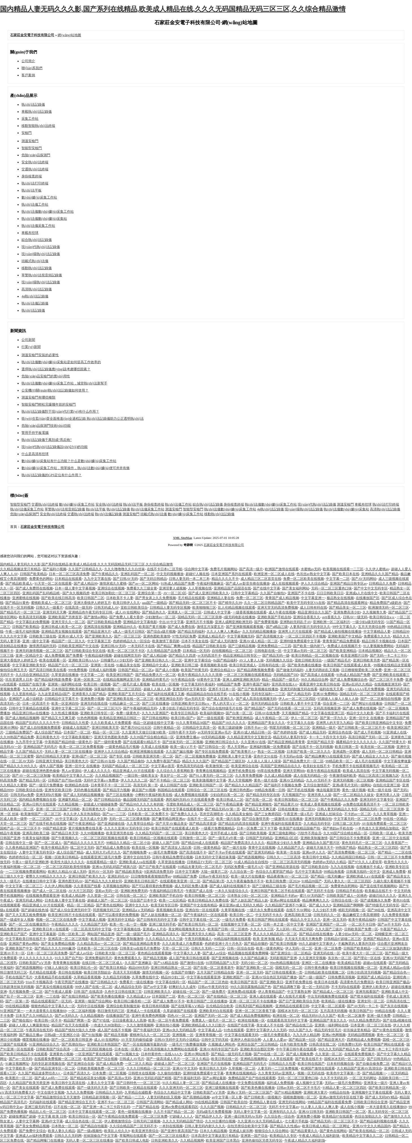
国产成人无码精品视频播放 (83, 795)
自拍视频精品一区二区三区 (232, 651)
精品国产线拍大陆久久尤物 (75, 1030)
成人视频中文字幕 (309, 1083)
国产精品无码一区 (32, 780)
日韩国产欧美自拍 (233, 1102)
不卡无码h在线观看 (345, 987)
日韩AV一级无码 (355, 617)
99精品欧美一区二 (339, 761)
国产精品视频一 (374, 1073)
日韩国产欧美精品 (33, 574)
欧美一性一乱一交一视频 (128, 924)
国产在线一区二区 (259, 800)
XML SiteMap (182, 537)
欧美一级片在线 (379, 790)
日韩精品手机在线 (349, 891)
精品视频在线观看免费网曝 (248, 953)
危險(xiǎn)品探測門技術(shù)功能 (46, 426)
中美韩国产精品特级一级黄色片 (68, 742)
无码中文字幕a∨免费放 (101, 780)
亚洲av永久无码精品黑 (179, 1030)
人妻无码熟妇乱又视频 (322, 670)
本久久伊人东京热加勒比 (82, 814)
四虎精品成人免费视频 (364, 1040)
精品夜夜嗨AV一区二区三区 (288, 876)
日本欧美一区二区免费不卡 (148, 814)
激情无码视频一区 (155, 972)
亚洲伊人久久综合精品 (111, 752)
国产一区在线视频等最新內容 (145, 1044)
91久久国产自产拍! (69, 958)
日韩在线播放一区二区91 (296, 809)
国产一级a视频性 (89, 1131)
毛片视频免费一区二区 (26, 992)
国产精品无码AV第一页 (222, 809)
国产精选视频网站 (251, 857)
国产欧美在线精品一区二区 (369, 1131)
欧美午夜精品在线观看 (324, 771)
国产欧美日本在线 (345, 574)
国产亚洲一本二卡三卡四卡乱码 (385, 1049)
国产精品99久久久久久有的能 (141, 804)
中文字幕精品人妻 (377, 631)
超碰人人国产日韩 (165, 843)
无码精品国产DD (285, 675)
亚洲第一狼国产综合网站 (93, 1001)
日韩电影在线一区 (268, 651)
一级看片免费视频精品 (218, 828)
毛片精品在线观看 (191, 598)
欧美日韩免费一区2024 (283, 881)
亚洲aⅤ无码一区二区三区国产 (250, 1092)
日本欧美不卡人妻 (119, 598)
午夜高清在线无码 (39, 1030)
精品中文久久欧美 (360, 713)
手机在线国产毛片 (18, 977)
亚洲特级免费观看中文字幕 (300, 641)
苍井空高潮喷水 (211, 814)
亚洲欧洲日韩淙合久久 (222, 742)
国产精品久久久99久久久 (18, 766)
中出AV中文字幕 (171, 622)
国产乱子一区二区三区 (17, 996)
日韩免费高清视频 (341, 977)
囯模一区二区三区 (396, 1040)
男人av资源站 (72, 771)
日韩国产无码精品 (259, 838)
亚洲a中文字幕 (52, 1121)
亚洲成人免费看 (394, 872)
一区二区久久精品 (195, 1059)
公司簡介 (28, 61)
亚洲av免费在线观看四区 (179, 1107)
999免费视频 (77, 670)
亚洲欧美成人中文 (394, 992)
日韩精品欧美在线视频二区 (324, 972)
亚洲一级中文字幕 (35, 641)
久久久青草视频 (385, 814)
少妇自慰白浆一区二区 (227, 795)
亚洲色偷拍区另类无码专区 (262, 1140)
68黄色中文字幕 (209, 680)
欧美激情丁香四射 (165, 641)
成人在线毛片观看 (292, 996)
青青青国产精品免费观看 (341, 641)
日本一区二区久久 (121, 809)
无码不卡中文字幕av (284, 1107)
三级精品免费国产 (18, 732)
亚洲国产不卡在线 (301, 593)
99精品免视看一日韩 (270, 790)
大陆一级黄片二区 (214, 872)
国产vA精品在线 (166, 963)
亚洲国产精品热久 (376, 939)
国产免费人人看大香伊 (126, 617)
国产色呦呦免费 (135, 852)
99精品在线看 (385, 1011)
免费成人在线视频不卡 (344, 646)
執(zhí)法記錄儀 (33, 104)
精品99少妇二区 (173, 977)
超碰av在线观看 (375, 963)
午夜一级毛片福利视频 (22, 631)
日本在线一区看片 (127, 1049)
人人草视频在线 (200, 588)
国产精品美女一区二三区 (347, 607)
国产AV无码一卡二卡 (363, 1006)
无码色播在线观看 (87, 790)
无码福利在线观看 (42, 1102)
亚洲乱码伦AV (118, 876)
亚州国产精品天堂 (320, 742)
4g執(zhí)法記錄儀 (34, 296)
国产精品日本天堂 (65, 833)
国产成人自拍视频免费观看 (40, 728)
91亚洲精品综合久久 (44, 1044)
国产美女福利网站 (295, 588)
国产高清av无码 (119, 1078)
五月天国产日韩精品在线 (215, 972)
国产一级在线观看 (210, 718)
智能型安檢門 (31, 148)
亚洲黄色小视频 (61, 1054)
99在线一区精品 (395, 819)
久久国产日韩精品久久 (85, 569)
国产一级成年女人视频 (17, 920)
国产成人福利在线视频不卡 (230, 886)
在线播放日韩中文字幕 (39, 881)
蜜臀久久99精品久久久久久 (46, 876)
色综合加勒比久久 (368, 1116)
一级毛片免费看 (234, 920)
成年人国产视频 (51, 766)
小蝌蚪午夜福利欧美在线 (153, 795)
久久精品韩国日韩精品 (348, 857)
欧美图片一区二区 (18, 1078)
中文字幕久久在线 (300, 723)
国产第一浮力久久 (333, 718)
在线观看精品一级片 (101, 862)
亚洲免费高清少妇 (347, 612)
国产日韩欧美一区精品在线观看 (133, 1088)
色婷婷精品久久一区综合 (131, 641)
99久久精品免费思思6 (365, 1020)
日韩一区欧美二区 (71, 934)
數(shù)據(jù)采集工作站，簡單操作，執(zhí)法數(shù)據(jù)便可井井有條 (75, 468)
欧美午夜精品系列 (54, 848)
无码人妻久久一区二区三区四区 (347, 881)
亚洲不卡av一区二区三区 (115, 1102)
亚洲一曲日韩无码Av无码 (243, 1116)
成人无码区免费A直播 (191, 886)
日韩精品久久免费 (382, 583)
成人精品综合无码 (127, 987)
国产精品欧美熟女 (128, 872)
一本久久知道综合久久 (231, 891)
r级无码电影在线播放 (239, 617)
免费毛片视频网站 (223, 569)
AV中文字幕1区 (66, 819)
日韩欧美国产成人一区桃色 (346, 896)
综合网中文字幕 (196, 569)
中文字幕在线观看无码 (241, 1035)
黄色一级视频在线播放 (135, 1112)
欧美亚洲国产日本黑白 (223, 1140)
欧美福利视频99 (212, 713)
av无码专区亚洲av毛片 (214, 732)
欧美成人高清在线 (356, 771)
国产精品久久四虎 (182, 656)
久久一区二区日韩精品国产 (264, 603)
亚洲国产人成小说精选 (26, 699)
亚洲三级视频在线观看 (222, 1088)
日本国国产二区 (164, 996)
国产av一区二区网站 (143, 583)
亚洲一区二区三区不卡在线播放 (253, 1001)
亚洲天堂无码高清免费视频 (277, 607)
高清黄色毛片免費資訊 (357, 982)
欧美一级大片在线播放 (248, 876)
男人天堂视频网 (240, 780)
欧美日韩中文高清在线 (68, 1083)
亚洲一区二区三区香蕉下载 (255, 1011)
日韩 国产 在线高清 (88, 992)
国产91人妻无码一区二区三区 (211, 776)
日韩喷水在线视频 (141, 1073)
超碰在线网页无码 (127, 656)
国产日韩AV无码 (125, 579)
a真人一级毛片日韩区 (129, 631)
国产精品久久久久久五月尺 (84, 843)
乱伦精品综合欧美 (219, 1006)
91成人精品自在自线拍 (251, 862)
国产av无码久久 (66, 1016)
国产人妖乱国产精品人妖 (249, 900)
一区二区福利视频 (81, 1011)
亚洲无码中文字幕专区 (189, 689)
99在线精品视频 (17, 1006)
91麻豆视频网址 (17, 1064)
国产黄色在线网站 (109, 905)
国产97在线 (101, 1020)
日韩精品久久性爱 (75, 723)
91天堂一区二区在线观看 (53, 583)
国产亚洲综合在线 (80, 1064)
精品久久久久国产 (195, 761)
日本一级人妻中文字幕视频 (75, 588)
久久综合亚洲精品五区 (32, 675)
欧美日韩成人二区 (229, 800)
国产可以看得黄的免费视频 (152, 886)
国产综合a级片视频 (161, 631)
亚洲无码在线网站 (292, 1102)
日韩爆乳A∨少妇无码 (117, 660)
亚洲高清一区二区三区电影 (68, 939)
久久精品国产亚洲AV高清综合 (359, 1068)
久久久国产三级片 (328, 929)
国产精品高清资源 (202, 824)
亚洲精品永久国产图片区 (321, 843)
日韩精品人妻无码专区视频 (170, 607)
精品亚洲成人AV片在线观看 (133, 771)
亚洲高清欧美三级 (35, 833)
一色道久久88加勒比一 (108, 1025)
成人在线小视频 (352, 1107)
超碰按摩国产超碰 (22, 1116)
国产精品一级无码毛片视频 (231, 1054)
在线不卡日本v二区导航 (164, 569)
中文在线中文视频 (50, 1092)
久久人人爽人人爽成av (223, 631)
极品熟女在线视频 (340, 598)
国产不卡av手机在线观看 (226, 852)
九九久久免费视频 (79, 1092)
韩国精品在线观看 (171, 790)
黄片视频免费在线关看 (85, 828)
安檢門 (26, 133)
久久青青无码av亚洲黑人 (276, 1073)
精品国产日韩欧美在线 (209, 646)
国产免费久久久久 (184, 814)
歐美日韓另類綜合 (97, 972)
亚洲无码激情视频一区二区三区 (39, 651)
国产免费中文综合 (32, 1131)
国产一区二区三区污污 (104, 708)
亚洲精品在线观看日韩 (292, 1006)
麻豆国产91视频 (144, 790)
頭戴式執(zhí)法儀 (34, 261)
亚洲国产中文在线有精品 (198, 905)
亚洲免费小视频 (92, 699)
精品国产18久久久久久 (229, 723)
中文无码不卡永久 (268, 915)
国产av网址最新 (214, 1078)
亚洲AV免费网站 (325, 694)
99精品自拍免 (339, 1092)
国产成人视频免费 (299, 1054)
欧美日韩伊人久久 (126, 603)
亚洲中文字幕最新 (42, 934)
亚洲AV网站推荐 (196, 1054)
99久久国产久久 (300, 1030)
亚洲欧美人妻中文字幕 (235, 756)
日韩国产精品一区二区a (135, 670)
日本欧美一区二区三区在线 (97, 948)
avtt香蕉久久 (331, 617)
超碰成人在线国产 (76, 728)
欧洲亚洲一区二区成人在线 (274, 574)
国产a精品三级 (277, 627)
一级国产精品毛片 (337, 660)
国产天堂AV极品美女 (171, 824)
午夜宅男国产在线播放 (71, 982)
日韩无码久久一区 (327, 915)
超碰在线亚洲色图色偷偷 (41, 771)
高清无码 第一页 (145, 785)
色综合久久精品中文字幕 (172, 1092)
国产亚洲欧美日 (271, 982)
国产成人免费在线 (181, 627)
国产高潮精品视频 (196, 1097)
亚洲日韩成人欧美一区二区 (61, 627)
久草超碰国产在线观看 (180, 1011)
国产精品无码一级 (275, 656)
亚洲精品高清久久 (165, 934)
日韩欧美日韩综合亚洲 (370, 1102)
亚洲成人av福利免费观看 (34, 1136)
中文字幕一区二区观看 (328, 1006)
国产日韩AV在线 (102, 761)
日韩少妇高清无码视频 (364, 972)
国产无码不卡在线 (320, 891)
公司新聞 (28, 340)
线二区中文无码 (82, 848)
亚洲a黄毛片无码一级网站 (351, 785)
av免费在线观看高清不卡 (361, 804)
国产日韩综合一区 (211, 747)
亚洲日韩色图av (241, 790)
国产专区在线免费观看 (212, 752)
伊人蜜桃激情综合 (117, 1121)
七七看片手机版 (296, 1121)
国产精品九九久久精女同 (103, 881)
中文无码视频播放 (170, 574)
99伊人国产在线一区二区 (93, 987)
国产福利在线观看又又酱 (165, 694)
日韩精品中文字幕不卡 (62, 699)
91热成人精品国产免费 (178, 583)
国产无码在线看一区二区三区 (289, 708)
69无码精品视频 (213, 737)
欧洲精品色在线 (77, 785)
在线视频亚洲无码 (387, 684)
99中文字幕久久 (344, 627)
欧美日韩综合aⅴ (381, 617)
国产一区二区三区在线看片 (169, 1136)
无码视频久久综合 (279, 660)
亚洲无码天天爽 (54, 612)
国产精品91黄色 (17, 603)
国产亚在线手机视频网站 (378, 886)
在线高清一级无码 (78, 607)
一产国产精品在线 (145, 1107)
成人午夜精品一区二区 (272, 718)
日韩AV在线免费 (267, 713)
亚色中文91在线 (265, 756)
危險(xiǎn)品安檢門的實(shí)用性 (45, 376)
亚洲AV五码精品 (292, 780)
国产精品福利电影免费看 (53, 680)
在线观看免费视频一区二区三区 (58, 1059)
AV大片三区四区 (80, 891)
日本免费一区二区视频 (109, 1073)
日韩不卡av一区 (255, 728)
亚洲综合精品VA (222, 670)
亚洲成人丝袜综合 (328, 814)
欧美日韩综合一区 (82, 1116)
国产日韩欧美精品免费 (104, 622)
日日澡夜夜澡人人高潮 (129, 1020)
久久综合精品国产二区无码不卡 (133, 1126)
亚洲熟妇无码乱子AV (295, 622)
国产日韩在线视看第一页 (283, 972)
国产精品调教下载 (286, 987)
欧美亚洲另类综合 (145, 1131)
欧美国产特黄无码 (194, 670)
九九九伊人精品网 (35, 689)
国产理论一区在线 (367, 958)
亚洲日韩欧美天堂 (105, 728)
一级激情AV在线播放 (287, 819)
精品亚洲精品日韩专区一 (241, 656)
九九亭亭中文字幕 (29, 742)
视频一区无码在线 (310, 1073)
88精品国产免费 (229, 684)
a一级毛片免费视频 (163, 852)
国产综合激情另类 (255, 819)
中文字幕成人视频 (92, 920)
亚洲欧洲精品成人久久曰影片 (203, 1025)
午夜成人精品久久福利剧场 (319, 1136)
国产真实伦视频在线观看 (54, 987)
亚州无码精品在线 (264, 704)
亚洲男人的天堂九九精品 (334, 723)
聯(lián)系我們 (31, 68)
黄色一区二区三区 (191, 996)
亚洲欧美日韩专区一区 (97, 713)
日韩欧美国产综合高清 (53, 1049)
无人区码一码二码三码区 (294, 929)
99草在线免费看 (269, 771)
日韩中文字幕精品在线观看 (29, 708)
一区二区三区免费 (153, 1116)
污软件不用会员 (309, 833)
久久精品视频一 (70, 804)
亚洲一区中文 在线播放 (366, 718)
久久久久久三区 (262, 929)
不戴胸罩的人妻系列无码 (356, 944)
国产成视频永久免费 (375, 900)
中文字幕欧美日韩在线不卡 (25, 939)
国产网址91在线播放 (367, 704)
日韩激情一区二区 (192, 838)
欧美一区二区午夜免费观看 (169, 1020)
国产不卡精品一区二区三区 (170, 780)
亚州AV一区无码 (100, 872)
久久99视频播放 (92, 833)
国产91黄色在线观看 (387, 1030)
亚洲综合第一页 (149, 593)
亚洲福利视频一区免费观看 (270, 747)
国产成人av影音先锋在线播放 (247, 583)
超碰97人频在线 (197, 574)
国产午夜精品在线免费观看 (118, 1116)
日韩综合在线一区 (344, 900)
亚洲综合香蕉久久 (306, 617)
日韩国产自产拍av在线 (65, 780)
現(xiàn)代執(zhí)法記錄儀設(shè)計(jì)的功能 (54, 447)
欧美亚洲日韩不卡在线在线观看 (72, 915)
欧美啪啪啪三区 (204, 607)
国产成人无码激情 (223, 641)
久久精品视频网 (192, 1140)
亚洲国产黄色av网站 (24, 944)
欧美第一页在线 (288, 852)
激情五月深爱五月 (210, 627)
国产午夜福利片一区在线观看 (206, 915)
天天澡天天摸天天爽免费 (303, 939)
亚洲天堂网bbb (294, 771)
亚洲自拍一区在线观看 (202, 910)
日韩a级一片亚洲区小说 (62, 1035)
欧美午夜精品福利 (362, 920)
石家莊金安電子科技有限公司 (42, 527)
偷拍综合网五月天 (13, 670)
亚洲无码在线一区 (326, 953)
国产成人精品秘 (155, 656)
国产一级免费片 (214, 992)
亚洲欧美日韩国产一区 (206, 785)
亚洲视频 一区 (182, 1035)
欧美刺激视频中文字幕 (209, 780)
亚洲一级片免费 (379, 1016)
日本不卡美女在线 (194, 641)
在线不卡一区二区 (200, 819)
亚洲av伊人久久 (314, 852)
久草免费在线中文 (145, 977)
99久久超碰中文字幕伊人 (317, 944)
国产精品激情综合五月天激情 (58, 1097)
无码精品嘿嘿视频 (361, 1035)
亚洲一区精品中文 (29, 656)
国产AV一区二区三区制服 (31, 776)
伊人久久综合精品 (314, 583)
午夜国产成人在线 (199, 891)
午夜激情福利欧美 (342, 776)
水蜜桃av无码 (311, 569)
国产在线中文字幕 (266, 588)
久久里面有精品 (24, 694)
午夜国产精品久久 (393, 929)
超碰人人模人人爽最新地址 (29, 1025)
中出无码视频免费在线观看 (328, 996)
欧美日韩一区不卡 (48, 1020)
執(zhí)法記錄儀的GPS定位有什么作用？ (51, 475)
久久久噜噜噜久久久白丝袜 (124, 569)
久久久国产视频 (212, 1107)
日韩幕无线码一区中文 (363, 872)
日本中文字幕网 (187, 872)
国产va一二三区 (114, 814)
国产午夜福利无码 (146, 1030)
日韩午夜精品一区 (166, 728)
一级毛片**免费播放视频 (187, 1044)
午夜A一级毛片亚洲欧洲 (30, 862)
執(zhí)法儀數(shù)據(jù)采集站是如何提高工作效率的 (61, 362)
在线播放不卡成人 (369, 867)
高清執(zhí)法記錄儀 (36, 289)
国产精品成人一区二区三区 (333, 992)
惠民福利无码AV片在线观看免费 (190, 800)
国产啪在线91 (22, 1020)
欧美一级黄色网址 (269, 948)
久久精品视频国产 (108, 776)
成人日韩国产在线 (173, 785)
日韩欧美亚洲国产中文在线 (78, 646)
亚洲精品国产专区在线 (392, 780)
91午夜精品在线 (183, 680)
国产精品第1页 (213, 881)
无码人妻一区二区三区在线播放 (68, 752)
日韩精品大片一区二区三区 (246, 1107)
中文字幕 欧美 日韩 (52, 1116)
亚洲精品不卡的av (284, 896)
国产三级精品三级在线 (269, 886)
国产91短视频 (92, 1035)
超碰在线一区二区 (186, 992)
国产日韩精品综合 (107, 800)
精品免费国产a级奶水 (386, 603)
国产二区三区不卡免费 (386, 680)
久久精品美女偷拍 (238, 814)
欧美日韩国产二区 (90, 598)
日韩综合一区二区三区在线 (207, 790)
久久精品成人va (138, 996)
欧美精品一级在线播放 (338, 1001)
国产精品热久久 (154, 612)
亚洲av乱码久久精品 (357, 684)
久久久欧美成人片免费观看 (111, 723)
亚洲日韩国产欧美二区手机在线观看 (277, 891)
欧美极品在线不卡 (378, 891)
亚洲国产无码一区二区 (211, 1016)
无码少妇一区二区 (254, 963)
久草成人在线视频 (154, 747)
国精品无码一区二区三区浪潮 (200, 617)
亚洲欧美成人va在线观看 (137, 862)
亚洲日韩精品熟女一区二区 (171, 968)
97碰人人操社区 (56, 968)
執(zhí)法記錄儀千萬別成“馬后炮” (46, 440)
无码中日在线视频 (90, 1006)
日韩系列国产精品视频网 (254, 1006)
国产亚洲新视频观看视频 (245, 627)
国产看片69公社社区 (136, 728)
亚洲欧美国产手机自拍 (274, 617)
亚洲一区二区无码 (249, 972)
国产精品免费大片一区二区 (155, 675)
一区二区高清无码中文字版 (91, 929)
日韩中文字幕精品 (244, 593)
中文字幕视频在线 (127, 929)
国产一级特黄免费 (107, 742)
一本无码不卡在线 (141, 646)
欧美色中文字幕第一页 (343, 1073)
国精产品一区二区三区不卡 (20, 828)
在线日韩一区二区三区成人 (102, 963)
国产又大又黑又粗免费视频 (25, 915)
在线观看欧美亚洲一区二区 (180, 881)
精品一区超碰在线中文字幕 (153, 723)
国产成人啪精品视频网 (22, 718)
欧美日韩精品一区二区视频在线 (315, 656)
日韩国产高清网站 (150, 1102)
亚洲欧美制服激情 (314, 838)
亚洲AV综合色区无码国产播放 (274, 977)
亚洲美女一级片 (375, 1083)
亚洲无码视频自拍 (318, 819)
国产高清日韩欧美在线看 (47, 670)
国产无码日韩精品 (153, 579)
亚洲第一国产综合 (254, 1136)
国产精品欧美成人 (18, 583)
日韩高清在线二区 (322, 1044)
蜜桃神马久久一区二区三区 (150, 1035)
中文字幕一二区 (338, 579)
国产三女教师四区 (268, 814)
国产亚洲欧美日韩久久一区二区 (158, 660)
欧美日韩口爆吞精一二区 (132, 1001)
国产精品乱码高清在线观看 (238, 824)
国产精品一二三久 (131, 1097)
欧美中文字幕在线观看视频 (182, 809)
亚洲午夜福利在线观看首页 (281, 824)
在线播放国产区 (368, 598)
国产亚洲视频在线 (225, 958)
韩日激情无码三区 (13, 972)
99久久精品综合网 (314, 680)
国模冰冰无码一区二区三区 (298, 1011)
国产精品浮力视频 (116, 790)
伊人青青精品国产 (271, 992)
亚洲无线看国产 (367, 992)
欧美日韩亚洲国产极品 (393, 982)
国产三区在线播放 (155, 704)
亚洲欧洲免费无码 (134, 891)
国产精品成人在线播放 (219, 1083)
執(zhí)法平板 (31, 190)
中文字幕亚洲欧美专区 (29, 665)
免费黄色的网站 (41, 579)
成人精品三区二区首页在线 (261, 579)
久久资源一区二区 (100, 896)
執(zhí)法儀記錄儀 (34, 303)
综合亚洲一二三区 (336, 704)
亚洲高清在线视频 (97, 627)
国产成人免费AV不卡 (169, 1001)
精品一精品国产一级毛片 (280, 680)
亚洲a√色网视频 (334, 1035)
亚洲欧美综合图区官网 (257, 1049)
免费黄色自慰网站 (344, 886)
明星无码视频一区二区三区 (289, 728)
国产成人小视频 (167, 670)
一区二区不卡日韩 (362, 924)
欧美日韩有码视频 (155, 1006)
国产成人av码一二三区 (51, 1078)
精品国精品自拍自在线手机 (206, 694)
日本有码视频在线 (340, 1064)
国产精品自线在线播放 (316, 934)
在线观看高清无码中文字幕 (287, 1020)
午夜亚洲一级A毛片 (298, 814)
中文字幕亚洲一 (313, 598)
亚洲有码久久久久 (283, 1112)
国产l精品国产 (254, 708)
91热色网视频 (87, 718)
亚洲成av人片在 (154, 929)
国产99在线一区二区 (269, 1054)
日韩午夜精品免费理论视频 (172, 857)
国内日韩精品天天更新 (53, 756)
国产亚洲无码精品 (260, 852)
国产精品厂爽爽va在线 (173, 646)
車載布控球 (29, 233)
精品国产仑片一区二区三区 (68, 665)
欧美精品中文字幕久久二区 (73, 776)
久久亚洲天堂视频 (312, 958)
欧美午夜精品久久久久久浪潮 (200, 675)
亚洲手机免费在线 (241, 771)
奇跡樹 (188, 545)
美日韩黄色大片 (48, 737)
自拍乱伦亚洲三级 (386, 785)
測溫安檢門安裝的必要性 (40, 355)
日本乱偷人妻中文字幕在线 (65, 900)
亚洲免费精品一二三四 (274, 646)
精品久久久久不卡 (225, 579)
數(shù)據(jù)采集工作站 (39, 197)
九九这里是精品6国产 (54, 694)
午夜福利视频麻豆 (210, 583)
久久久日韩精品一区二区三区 (149, 1068)
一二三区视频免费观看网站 (25, 872)
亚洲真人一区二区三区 (185, 612)
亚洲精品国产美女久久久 (266, 723)
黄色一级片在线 (266, 780)
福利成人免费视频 (280, 1083)
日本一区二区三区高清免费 (69, 574)
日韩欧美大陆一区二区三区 (115, 953)
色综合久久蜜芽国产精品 (274, 872)
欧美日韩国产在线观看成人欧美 (347, 665)
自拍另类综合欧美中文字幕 (247, 1126)
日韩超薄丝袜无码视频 (17, 987)
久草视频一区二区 (242, 1068)
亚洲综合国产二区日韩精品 (257, 1044)
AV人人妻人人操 (251, 660)
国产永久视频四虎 (76, 593)
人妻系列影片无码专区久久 (310, 627)
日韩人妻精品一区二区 (17, 809)
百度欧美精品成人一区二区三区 (190, 804)
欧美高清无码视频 (32, 617)
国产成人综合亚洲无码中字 (70, 910)
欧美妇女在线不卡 (316, 766)
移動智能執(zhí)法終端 (38, 126)
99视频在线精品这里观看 (392, 665)
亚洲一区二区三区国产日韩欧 (58, 809)
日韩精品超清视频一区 (99, 1097)
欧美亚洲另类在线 (119, 833)
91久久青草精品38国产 (193, 723)
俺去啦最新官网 (328, 790)
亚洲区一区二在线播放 (318, 963)
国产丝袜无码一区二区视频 (182, 742)
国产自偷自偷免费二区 (373, 1064)
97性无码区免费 (184, 636)
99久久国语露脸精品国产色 (250, 987)
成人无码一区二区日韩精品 (382, 752)
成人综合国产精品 (48, 732)
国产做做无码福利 (289, 670)
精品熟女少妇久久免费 (283, 843)
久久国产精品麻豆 (254, 958)
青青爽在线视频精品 (211, 771)
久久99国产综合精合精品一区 (152, 737)
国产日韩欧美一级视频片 (262, 1097)
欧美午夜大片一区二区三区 (362, 953)
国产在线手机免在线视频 (47, 824)
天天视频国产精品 (295, 713)
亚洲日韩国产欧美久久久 (87, 876)
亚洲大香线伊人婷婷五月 (92, 603)
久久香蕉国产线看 (87, 886)
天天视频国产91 (294, 795)
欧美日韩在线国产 (311, 1064)
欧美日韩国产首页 (244, 982)
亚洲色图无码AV (70, 881)
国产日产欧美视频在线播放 (257, 689)
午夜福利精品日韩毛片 (167, 891)
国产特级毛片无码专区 (382, 905)
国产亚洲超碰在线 (111, 824)
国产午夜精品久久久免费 (339, 800)
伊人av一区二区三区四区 (296, 699)
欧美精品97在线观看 (337, 1116)
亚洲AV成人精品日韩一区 (252, 732)
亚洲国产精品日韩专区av (348, 583)
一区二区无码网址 (362, 1078)
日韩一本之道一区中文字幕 (283, 924)
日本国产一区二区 (77, 732)
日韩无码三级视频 (146, 1121)
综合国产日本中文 (143, 900)
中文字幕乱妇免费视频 (32, 622)
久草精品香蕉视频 (87, 977)
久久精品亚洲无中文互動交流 (249, 737)
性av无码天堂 (195, 699)
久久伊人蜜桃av (377, 569)
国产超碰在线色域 (34, 910)
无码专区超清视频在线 (48, 1064)
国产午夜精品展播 (229, 804)
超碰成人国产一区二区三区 (107, 900)
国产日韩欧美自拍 (314, 867)
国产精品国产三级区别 (228, 761)
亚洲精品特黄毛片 (155, 680)
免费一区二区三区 (249, 598)
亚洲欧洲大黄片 (315, 1092)
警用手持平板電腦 (35, 433)
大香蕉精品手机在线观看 (53, 977)
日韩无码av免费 (22, 795)
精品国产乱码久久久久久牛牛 (38, 723)
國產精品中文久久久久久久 (356, 742)
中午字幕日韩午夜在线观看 (296, 1049)
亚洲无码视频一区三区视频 (353, 780)
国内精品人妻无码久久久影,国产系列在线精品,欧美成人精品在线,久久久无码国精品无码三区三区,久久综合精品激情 (173, 9)
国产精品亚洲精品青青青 (286, 742)
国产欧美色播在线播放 (304, 665)
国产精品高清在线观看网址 (347, 603)
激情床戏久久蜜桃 (113, 583)
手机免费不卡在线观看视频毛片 (356, 766)
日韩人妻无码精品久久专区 (337, 809)
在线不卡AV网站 (298, 910)
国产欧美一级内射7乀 (309, 646)
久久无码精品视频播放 (259, 631)
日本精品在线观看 (68, 579)
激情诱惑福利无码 (42, 646)
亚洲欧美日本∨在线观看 (50, 929)
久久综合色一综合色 (279, 1116)
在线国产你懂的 (183, 972)
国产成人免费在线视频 (359, 708)
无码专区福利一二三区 (268, 694)
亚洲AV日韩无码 (310, 1112)
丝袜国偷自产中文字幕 (100, 1136)
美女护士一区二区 (173, 776)
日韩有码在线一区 (271, 665)
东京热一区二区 (340, 958)
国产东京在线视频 (393, 1006)
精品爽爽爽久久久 (315, 900)
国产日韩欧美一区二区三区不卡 (361, 728)
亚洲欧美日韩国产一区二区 (345, 1112)
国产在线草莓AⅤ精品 (187, 1006)
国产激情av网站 (95, 617)
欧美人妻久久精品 (61, 1131)
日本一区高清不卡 (35, 704)
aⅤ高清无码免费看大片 (17, 1092)
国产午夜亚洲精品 (81, 824)
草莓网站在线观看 (133, 1136)
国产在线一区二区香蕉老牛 (213, 968)
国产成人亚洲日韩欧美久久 (208, 593)
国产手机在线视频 (300, 790)
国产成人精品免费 (109, 1064)
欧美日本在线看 (326, 982)
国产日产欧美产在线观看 (157, 867)
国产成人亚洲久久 (220, 699)
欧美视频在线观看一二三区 (343, 569)
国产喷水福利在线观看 (367, 996)
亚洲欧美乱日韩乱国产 (141, 881)
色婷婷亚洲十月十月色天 (223, 944)
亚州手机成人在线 (223, 833)
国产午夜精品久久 (105, 574)
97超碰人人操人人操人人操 (338, 699)
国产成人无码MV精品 (381, 1097)
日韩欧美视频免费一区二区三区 (101, 1068)
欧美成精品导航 (349, 963)
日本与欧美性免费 (293, 1044)
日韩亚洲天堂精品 (49, 761)
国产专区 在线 (119, 756)
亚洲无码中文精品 (121, 920)
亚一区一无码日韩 (315, 987)
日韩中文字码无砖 (214, 1040)
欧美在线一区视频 (165, 684)
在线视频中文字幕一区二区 (241, 924)
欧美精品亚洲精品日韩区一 (119, 718)
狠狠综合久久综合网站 (272, 1131)
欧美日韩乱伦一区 (83, 968)
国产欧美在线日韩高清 (58, 598)
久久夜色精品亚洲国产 (22, 848)
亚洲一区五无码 (334, 920)
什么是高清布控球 (35, 454)
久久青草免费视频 (248, 776)
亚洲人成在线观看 (262, 996)
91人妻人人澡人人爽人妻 (319, 1107)
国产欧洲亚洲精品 (239, 718)
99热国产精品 (345, 848)
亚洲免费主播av (187, 737)
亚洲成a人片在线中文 (362, 593)
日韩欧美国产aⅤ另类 (35, 963)
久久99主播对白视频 (220, 1121)
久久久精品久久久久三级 (164, 939)
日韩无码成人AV (106, 607)
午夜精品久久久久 (65, 924)
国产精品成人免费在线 (113, 848)
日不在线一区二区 (67, 1107)
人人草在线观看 (281, 1059)
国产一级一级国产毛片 (133, 934)
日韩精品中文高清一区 (199, 728)
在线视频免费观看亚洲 (43, 896)
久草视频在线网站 (116, 886)
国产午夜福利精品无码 (140, 708)
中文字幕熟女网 (299, 992)
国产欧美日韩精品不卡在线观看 (23, 1054)
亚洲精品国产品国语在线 (232, 588)
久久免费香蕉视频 (395, 915)
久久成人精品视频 (277, 776)
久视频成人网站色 (221, 1044)
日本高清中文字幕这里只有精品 (215, 1136)
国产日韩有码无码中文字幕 (157, 920)
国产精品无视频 (155, 958)
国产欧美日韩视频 (283, 944)
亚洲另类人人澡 (319, 795)
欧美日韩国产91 (361, 1011)
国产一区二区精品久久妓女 (353, 795)
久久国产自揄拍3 (272, 593)
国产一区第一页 (17, 1001)
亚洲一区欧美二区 (87, 680)
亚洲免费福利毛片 (98, 958)
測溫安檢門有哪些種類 (38, 397)
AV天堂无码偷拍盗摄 (136, 1040)
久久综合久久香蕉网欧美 (175, 771)
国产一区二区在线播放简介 (29, 924)
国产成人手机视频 (367, 732)
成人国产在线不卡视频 (114, 1030)
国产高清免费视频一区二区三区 (352, 852)
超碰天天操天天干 (319, 848)
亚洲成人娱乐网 (241, 1131)
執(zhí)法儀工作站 (34, 204)
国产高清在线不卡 (192, 852)
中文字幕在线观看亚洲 (204, 977)
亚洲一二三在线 (48, 996)
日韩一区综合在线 (240, 948)
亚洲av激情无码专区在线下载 (341, 1097)
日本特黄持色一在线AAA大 (161, 1054)
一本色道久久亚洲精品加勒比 (377, 828)
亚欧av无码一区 (107, 891)
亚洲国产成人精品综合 (374, 977)
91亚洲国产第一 (12, 1011)
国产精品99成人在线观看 (200, 843)
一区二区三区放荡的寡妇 (391, 948)
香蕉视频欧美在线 (213, 665)
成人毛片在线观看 (368, 761)
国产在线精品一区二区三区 (227, 996)
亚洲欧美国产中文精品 (345, 636)
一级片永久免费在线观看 (265, 910)
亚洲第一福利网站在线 (65, 684)
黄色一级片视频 (354, 790)
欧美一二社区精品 (172, 900)
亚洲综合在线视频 (111, 588)
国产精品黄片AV (286, 804)
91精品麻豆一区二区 (125, 704)
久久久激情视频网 (140, 1025)
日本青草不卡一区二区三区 (111, 785)
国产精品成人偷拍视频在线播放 (337, 631)
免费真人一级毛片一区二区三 (214, 1020)
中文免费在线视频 (251, 1083)
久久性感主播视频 (64, 713)
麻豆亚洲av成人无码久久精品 (241, 905)
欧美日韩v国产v (183, 718)
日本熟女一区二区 (65, 1126)
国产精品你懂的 (256, 944)
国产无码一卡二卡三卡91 (388, 656)
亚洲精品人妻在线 (220, 598)
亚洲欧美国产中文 (18, 948)
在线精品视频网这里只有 (121, 680)
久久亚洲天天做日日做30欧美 (144, 732)
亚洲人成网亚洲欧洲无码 (233, 622)
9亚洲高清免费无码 (158, 872)
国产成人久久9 (320, 905)
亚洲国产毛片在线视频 (214, 1064)
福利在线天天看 (331, 689)
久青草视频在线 (233, 910)
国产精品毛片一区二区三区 (20, 612)
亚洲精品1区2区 (286, 838)
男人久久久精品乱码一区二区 (275, 934)
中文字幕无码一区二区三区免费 (357, 819)
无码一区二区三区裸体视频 (129, 819)
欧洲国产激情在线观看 (282, 569)
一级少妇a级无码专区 (368, 622)
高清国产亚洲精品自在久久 (280, 766)
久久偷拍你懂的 (169, 1073)
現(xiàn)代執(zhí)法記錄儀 (40, 247)
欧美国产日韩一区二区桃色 (228, 929)
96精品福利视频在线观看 (232, 939)
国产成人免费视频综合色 (348, 680)
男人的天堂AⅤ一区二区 (231, 704)
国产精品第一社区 (302, 1040)
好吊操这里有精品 (356, 1030)
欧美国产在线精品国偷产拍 (300, 828)
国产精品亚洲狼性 (258, 804)
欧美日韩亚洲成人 (242, 665)
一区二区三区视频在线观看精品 (247, 675)
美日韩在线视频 (70, 972)
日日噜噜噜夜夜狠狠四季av (151, 876)
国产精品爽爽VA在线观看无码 (327, 756)
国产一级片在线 (234, 848)
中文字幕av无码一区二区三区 (305, 651)
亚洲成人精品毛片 (211, 636)
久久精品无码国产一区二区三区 (159, 833)
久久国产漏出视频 (179, 752)
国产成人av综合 (81, 953)
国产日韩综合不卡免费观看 (350, 838)
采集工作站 (29, 119)
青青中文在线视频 (261, 848)
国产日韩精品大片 (103, 982)
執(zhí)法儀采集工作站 (38, 226)
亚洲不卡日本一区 (222, 689)
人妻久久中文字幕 (100, 1083)
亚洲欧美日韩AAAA (83, 660)
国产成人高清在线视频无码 (256, 699)
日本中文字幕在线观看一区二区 (92, 1112)
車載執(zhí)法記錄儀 (36, 112)
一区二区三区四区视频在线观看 (104, 838)
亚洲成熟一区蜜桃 (346, 752)
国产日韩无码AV (379, 1059)
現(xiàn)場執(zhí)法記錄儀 (40, 254)
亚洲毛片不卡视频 (199, 622)
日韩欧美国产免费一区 (361, 929)
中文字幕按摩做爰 (397, 761)
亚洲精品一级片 (324, 728)
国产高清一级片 (251, 569)
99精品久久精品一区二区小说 (128, 843)
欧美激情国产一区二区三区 (41, 814)
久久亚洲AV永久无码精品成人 (260, 1121)
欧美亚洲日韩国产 (119, 675)
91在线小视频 (239, 694)
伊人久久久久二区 (134, 780)
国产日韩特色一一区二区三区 (138, 1083)
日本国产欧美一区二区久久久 (309, 752)
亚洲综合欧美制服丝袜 (123, 1006)
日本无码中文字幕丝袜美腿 (215, 857)
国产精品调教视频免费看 (255, 670)
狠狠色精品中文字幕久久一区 (53, 1006)
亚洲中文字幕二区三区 (68, 708)
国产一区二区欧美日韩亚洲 (71, 1040)
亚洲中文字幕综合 (197, 660)
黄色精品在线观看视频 (154, 953)
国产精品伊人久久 (208, 1116)
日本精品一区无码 (196, 651)
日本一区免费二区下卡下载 (257, 828)
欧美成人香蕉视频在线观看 (320, 804)
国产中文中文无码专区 (371, 588)
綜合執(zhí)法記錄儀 (36, 240)
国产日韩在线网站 (155, 718)
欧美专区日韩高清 (184, 713)
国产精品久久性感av (285, 1126)
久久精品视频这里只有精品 (20, 569)
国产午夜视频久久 (65, 838)
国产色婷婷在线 (285, 732)
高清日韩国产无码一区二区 (368, 737)
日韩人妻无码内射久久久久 (205, 1126)
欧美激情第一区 (217, 766)
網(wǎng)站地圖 (69, 35)
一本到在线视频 (171, 1126)
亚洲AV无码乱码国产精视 (152, 1078)
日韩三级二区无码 (346, 824)
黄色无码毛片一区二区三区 (362, 843)
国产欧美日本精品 (113, 968)
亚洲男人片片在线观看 (295, 631)
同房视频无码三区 (106, 910)
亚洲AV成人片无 (70, 636)
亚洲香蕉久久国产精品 (89, 694)
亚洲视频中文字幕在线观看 (372, 1092)
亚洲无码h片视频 (48, 795)
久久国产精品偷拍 (130, 761)
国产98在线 (376, 910)
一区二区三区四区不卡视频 (305, 636)
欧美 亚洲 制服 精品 (268, 939)
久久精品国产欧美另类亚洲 (29, 1083)
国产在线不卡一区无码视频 (312, 747)
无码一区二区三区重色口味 (331, 588)
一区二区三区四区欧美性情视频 (66, 867)
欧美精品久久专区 (283, 1136)
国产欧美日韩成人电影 (132, 1140)
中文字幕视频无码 (240, 636)
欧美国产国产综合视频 (100, 1059)
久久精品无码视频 (116, 977)
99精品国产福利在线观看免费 (330, 1102)
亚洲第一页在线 (102, 665)
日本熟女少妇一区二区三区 (248, 896)
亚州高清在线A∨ (284, 684)
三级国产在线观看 (13, 1044)
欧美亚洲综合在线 (244, 766)
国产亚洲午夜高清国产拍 (179, 1131)
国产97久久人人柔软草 (365, 862)
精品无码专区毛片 (327, 1030)
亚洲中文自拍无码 (136, 857)
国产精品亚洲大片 (97, 631)
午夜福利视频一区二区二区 (20, 867)
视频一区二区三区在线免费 (56, 920)
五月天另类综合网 (371, 627)
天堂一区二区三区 (13, 824)
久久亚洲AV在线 (253, 742)
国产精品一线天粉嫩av (327, 876)
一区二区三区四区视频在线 (92, 1049)
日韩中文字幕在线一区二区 (199, 920)
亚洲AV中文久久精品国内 (371, 1126)
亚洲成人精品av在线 (395, 968)
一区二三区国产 (41, 819)
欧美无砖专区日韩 (164, 905)
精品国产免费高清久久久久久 (243, 843)
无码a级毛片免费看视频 (214, 1112)
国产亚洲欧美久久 (98, 636)
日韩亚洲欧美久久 (157, 992)
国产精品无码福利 (191, 631)
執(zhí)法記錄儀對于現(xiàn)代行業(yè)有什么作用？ (60, 411)
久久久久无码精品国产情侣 (182, 1121)
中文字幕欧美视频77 (77, 737)
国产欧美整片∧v (243, 752)
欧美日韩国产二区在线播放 (207, 1001)
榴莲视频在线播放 (35, 1040)
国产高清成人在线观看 (317, 675)
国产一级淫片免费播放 (46, 785)
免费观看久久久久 (377, 636)
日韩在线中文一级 (18, 843)
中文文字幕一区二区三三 (24, 886)
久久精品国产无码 (94, 924)
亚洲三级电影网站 (282, 833)
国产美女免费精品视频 (58, 944)
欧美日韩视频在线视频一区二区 (354, 968)
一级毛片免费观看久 (275, 1035)
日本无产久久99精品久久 (34, 1016)
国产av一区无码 (20, 1059)
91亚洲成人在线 (395, 732)
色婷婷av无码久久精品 (329, 862)
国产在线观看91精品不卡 (141, 742)
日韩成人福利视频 (102, 670)
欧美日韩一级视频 (97, 684)
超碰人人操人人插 (157, 689)
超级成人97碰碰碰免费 (100, 804)
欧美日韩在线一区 (224, 1059)
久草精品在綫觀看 (138, 1092)
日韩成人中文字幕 (217, 612)
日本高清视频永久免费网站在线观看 (170, 1049)
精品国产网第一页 (77, 1020)
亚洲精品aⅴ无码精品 (138, 910)
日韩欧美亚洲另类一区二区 (152, 756)
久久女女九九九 (148, 809)
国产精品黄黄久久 (304, 1131)
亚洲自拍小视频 (167, 1025)
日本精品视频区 (370, 651)
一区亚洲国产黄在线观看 (94, 1054)
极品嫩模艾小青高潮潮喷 (361, 915)
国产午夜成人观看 (58, 992)
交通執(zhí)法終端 (34, 169)
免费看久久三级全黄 (142, 588)
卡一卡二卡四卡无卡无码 (327, 737)
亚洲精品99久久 (125, 627)
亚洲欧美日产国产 (13, 934)
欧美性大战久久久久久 (67, 862)
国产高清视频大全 (269, 636)
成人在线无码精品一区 (310, 776)
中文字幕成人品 (210, 1030)
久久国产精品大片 (29, 752)
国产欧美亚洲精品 (342, 651)
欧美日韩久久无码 (212, 1068)
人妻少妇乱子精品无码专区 (179, 708)
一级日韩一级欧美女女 (141, 776)
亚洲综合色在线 (340, 732)
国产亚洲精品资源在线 (282, 867)
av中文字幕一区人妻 (227, 1097)
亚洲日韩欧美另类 (366, 660)
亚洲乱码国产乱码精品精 (41, 593)
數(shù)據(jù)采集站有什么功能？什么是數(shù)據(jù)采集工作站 (68, 461)
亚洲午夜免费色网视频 (148, 1016)
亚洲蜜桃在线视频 (25, 598)
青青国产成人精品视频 (282, 598)
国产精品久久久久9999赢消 (54, 948)
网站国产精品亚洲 (100, 934)
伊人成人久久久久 (97, 771)
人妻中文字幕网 (27, 1121)
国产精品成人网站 (179, 1102)
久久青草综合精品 (140, 824)
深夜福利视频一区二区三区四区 (117, 689)
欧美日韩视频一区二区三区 (205, 896)
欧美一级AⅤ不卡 (183, 747)
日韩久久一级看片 (49, 607)
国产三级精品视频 (241, 646)
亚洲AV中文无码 (185, 1068)
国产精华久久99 (230, 603)
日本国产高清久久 (76, 1073)
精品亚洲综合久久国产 (315, 612)
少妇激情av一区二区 (160, 617)
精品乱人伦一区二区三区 (47, 1112)
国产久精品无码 (299, 694)
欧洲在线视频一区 (251, 1020)
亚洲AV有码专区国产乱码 (219, 1049)
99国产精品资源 (54, 828)
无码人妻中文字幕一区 (250, 1112)
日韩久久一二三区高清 (283, 857)
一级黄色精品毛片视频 (122, 747)
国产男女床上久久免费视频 (155, 598)
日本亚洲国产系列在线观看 (231, 574)
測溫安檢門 (29, 141)
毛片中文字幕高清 (308, 872)
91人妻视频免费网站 (378, 646)
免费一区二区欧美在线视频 (303, 579)
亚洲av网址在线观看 (285, 900)
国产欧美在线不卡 (308, 1059)
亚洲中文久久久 (137, 905)
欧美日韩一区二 (241, 915)
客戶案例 (28, 75)
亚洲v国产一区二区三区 (89, 756)
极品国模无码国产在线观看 (143, 800)
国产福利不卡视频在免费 (282, 785)
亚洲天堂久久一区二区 (68, 622)
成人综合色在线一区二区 (83, 1121)
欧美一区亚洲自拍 (65, 704)
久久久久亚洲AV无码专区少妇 (126, 828)
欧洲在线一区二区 (286, 1016)
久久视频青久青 (374, 612)
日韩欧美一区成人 (382, 833)
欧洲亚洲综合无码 (169, 699)
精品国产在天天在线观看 (70, 1025)
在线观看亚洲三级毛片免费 (100, 857)
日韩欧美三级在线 (42, 636)
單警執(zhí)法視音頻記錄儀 (41, 275)
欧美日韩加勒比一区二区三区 (113, 593)
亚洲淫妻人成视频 (172, 588)
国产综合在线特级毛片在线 (222, 708)
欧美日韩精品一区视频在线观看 (153, 838)
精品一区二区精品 (80, 905)
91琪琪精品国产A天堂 (222, 963)
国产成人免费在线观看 (58, 1088)
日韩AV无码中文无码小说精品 (177, 1040)
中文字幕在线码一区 (170, 982)
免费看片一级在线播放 (136, 982)
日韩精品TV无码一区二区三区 (209, 862)
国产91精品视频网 (288, 1092)
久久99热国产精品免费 (17, 737)
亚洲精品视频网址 (253, 1059)
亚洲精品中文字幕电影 (140, 622)
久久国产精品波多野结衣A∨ (40, 1073)
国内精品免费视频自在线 (37, 800)
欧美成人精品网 (73, 896)
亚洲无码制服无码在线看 (298, 689)
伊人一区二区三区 (304, 718)
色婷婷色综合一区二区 (26, 857)
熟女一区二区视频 (271, 752)
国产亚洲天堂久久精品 (198, 934)
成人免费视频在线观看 (191, 795)
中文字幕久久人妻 (186, 953)
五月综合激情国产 (316, 785)
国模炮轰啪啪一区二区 (300, 1097)
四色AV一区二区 (179, 1016)
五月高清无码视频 (333, 1011)
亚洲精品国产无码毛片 (40, 747)
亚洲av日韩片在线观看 (39, 804)
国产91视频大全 (127, 1054)
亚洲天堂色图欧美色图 (111, 737)
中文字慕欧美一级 (18, 1068)
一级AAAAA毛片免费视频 (364, 689)
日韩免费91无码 (350, 1044)
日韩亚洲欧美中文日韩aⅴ (191, 704)
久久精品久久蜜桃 (13, 785)
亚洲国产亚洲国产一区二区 (326, 924)
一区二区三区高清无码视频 (290, 862)
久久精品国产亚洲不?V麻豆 (286, 905)
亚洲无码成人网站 (29, 900)
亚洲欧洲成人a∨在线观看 (365, 876)
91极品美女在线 (128, 665)
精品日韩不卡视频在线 (379, 641)
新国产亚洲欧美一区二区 (254, 968)
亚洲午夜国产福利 (256, 684)
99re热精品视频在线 (285, 963)
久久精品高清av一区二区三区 (99, 944)
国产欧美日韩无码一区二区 (198, 924)
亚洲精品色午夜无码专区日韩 (90, 612)
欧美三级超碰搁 (230, 728)
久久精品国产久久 (290, 848)
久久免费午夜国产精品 (163, 761)
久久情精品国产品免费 (164, 651)
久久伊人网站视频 (58, 886)
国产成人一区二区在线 (49, 891)
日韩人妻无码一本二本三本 (189, 579)
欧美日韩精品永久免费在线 (208, 900)
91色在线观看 (234, 1030)
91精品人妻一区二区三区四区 (344, 1088)
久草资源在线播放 (65, 675)
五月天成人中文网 (93, 819)
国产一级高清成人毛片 (163, 1059)
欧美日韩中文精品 (316, 857)
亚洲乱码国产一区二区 (137, 574)
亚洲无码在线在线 (94, 704)
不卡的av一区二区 (357, 814)
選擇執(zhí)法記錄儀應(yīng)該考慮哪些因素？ (55, 369)
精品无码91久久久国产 (319, 1016)
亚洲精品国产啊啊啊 (348, 905)
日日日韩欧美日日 (330, 593)
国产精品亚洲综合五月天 (76, 1102)
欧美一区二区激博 (351, 1016)
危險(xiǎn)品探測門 (35, 155)
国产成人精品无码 (312, 732)
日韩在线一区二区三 (131, 896)
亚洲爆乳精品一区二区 (75, 800)
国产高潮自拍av (73, 1044)
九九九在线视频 (342, 867)
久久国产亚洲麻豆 (138, 963)
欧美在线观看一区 (52, 660)
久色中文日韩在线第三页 (123, 992)
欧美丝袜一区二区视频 (377, 747)
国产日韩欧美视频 (253, 833)
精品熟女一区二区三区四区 (378, 848)
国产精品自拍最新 (94, 1126)
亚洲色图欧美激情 (156, 636)
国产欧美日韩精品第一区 (387, 1088)
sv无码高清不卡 (209, 656)
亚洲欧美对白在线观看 (216, 1011)
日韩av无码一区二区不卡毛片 (299, 1088)
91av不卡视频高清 (39, 982)
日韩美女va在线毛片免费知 (140, 948)
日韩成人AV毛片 (131, 1059)
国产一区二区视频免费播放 (195, 756)
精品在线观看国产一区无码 (52, 1001)
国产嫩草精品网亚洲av (168, 819)
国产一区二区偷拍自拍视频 (380, 699)
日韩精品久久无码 (109, 1092)
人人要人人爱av (274, 1040)
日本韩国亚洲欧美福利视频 (71, 689)
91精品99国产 (312, 881)
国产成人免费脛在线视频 (34, 588)
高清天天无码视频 (126, 972)
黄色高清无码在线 (190, 766)
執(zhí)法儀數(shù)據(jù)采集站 (44, 219)
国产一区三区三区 (127, 636)
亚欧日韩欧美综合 (134, 607)
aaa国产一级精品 (154, 603)
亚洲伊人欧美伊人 (375, 987)
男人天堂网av (237, 747)
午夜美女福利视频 (35, 838)
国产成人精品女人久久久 (370, 756)
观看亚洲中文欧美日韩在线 (319, 684)
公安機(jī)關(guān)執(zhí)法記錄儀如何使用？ (54, 390)
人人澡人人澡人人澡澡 (264, 761)
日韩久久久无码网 (68, 1136)
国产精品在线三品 (299, 1025)
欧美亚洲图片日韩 (354, 656)
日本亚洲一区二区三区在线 (370, 1025)
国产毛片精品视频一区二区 (308, 886)
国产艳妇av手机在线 (338, 828)
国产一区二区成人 (48, 843)
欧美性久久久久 (396, 862)
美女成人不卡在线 (270, 1025)
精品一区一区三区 (106, 732)
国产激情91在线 (192, 963)
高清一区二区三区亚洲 (234, 934)
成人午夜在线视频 (282, 612)
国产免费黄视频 (266, 622)
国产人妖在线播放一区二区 (161, 915)
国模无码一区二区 (288, 968)
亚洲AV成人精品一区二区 (258, 641)
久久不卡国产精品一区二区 (174, 1112)
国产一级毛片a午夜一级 (226, 838)
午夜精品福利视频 (98, 656)
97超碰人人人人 (181, 1116)
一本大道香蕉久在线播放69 (46, 1011)
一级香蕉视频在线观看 (250, 612)
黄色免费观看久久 (127, 958)
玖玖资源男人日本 (18, 680)
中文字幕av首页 (163, 766)
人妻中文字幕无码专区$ (37, 852)
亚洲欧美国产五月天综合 (126, 694)
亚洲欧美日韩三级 (184, 665)
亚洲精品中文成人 (155, 665)
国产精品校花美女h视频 (88, 1078)
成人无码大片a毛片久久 (103, 852)
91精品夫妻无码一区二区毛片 (200, 867)
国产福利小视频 (54, 569)
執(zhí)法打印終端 (34, 183)
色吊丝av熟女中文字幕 (313, 574)
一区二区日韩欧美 (395, 804)
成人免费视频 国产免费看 (64, 656)
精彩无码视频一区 (351, 910)
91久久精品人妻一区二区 (181, 1083)
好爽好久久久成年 (182, 987)
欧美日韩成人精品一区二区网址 (326, 1126)
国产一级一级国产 (312, 977)
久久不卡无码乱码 (333, 1078)
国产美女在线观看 (25, 1088)
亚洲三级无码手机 (162, 924)
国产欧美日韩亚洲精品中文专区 (379, 723)
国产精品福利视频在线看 (378, 1121)
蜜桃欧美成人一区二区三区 (51, 603)
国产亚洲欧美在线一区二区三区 (130, 699)
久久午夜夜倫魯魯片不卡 (245, 881)
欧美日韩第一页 (347, 747)
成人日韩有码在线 (313, 607)
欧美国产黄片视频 (152, 627)
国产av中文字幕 (155, 987)
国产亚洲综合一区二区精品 (291, 953)
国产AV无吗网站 (364, 579)
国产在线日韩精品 (75, 996)
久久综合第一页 (242, 872)
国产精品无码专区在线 (263, 795)
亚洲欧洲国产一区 (236, 977)
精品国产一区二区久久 (68, 641)
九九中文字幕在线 (97, 579)
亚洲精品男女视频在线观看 (61, 631)
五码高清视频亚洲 (327, 708)
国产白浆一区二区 (239, 713)
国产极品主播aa (30, 1035)
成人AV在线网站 (127, 612)
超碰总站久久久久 (382, 896)
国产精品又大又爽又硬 (58, 718)
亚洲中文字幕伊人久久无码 (266, 1030)
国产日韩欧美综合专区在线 (85, 651)
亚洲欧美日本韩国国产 (104, 1044)
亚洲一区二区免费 (327, 948)
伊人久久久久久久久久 (36, 958)
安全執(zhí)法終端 (34, 162)
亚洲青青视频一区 (209, 1035)
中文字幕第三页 (99, 641)
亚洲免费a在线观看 (242, 992)
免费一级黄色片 (128, 713)
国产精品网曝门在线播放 (45, 1140)
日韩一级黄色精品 (207, 848)
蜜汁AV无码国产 (312, 896)
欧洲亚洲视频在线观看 (147, 752)
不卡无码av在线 (291, 756)
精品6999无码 (138, 968)
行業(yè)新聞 (30, 347)
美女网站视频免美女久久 (187, 929)
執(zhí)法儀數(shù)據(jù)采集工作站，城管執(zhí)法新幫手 (64, 383)
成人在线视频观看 (285, 583)
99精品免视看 (334, 872)
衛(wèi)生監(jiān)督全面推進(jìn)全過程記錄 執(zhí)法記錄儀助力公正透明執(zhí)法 (82, 419)
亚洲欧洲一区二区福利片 (331, 622)
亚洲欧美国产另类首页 (65, 617)
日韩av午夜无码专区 (214, 876)
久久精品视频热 (92, 1016)
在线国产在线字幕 (32, 684)
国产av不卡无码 (389, 924)
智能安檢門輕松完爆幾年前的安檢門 (48, 404)
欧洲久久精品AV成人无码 (67, 872)
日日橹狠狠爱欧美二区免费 (361, 670)
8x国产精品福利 (225, 660)
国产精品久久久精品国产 (243, 785)
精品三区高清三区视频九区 (378, 776)
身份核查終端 (31, 176)
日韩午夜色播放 (316, 968)
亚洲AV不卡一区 (12, 953)
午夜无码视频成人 (198, 939)
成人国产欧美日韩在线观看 (189, 958)
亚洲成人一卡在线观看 (144, 1011)
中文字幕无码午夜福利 (198, 684)
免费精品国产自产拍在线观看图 (252, 1078)
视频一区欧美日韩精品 (62, 857)
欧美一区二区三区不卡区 (126, 651)
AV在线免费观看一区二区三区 (384, 824)
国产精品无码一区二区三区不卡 (192, 603)
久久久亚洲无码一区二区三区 (181, 1088)
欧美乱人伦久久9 (117, 1131)
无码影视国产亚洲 (283, 958)
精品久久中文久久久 (305, 920)
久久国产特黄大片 (392, 742)
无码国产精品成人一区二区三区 (125, 766)
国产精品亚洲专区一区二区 (54, 1068)
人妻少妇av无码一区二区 (354, 934)
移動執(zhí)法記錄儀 (36, 268)
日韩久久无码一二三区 (208, 948)
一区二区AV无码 (21, 761)
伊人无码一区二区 (298, 948)
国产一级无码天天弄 (92, 1088)
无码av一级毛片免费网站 (343, 1083)
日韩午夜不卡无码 (182, 732)
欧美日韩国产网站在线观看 (268, 920)
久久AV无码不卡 (318, 780)
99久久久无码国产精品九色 (339, 1049)
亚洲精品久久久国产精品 (379, 574)
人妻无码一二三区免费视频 (278, 1068)
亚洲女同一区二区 (370, 1001)
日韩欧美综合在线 (29, 790)
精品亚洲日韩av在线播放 (30, 713)
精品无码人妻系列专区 (290, 737)
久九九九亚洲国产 (155, 713)
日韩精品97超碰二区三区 (342, 939)
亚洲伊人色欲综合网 (245, 1040)
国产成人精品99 (85, 583)
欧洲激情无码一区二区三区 (388, 607)
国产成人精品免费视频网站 (250, 1016)
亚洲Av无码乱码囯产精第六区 (114, 867)
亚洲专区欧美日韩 (58, 790)
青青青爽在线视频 (66, 963)
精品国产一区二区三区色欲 (208, 982)
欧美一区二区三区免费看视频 (81, 747)
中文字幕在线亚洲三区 (328, 713)
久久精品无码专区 (317, 824)
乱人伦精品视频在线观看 (236, 607)
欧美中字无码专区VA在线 (306, 603)
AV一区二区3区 (174, 593)
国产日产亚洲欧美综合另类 (299, 1001)
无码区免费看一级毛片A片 (244, 867)
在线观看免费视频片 (359, 1054)
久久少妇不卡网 (324, 910)
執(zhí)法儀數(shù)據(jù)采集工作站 (47, 212)
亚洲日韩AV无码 (113, 646)
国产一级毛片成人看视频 (131, 684)
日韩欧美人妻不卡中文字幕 (300, 704)
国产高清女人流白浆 (176, 848)
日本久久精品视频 (213, 1131)
